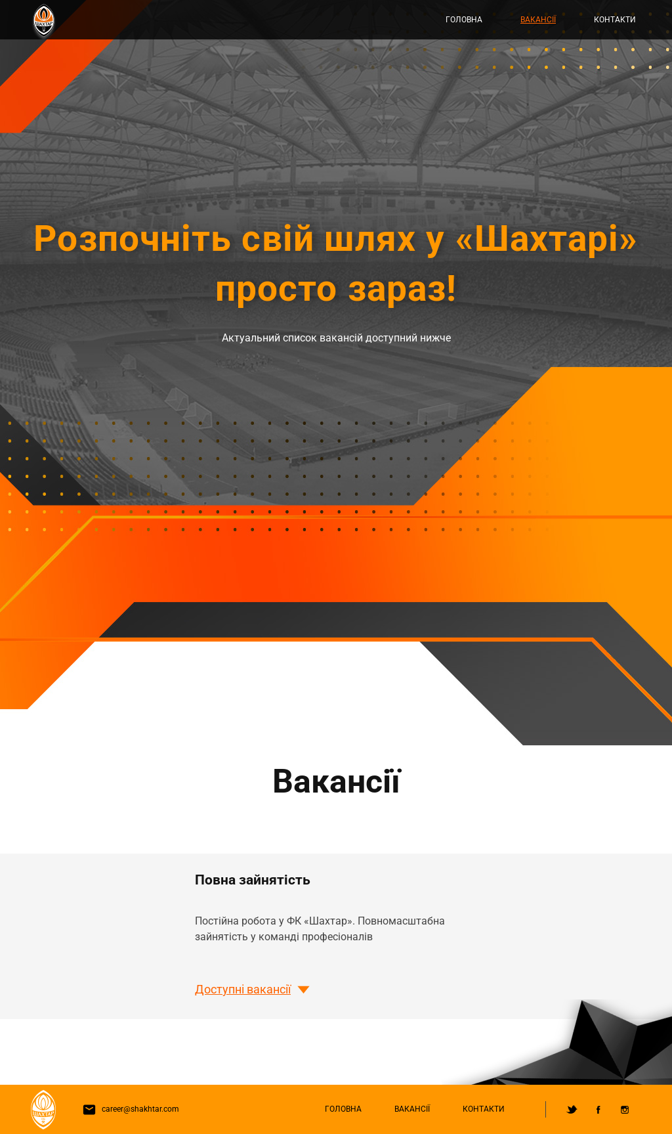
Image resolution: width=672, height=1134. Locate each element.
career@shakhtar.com (128, 1109)
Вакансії (538, 19)
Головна (464, 19)
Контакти (615, 19)
